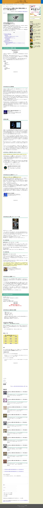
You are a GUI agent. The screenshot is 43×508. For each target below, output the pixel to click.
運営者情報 (26, 505)
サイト (4, 490)
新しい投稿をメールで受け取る (8, 494)
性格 (18, 386)
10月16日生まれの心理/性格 (7, 34)
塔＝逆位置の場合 (7, 39)
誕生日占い (26, 11)
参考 (6, 44)
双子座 (16, 336)
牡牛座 (11, 336)
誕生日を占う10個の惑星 (11, 193)
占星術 (15, 386)
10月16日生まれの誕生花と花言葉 (8, 42)
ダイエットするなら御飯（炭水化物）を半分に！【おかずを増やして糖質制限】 (36, 24)
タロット (12, 386)
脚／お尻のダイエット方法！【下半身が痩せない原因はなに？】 (36, 34)
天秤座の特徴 (6, 35)
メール (4, 487)
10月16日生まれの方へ (6, 41)
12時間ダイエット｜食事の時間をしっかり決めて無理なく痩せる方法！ (37, 30)
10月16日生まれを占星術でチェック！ (9, 37)
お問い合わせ (18, 505)
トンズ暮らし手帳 (21, 1)
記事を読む (8, 396)
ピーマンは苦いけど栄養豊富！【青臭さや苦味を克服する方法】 (36, 46)
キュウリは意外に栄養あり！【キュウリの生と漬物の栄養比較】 (36, 43)
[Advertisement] (15, 78)
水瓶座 (11, 343)
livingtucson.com (5, 114)
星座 (20, 386)
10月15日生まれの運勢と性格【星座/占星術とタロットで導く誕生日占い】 (13, 469)
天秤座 (23, 11)
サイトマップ (22, 505)
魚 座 (16, 343)
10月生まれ (20, 11)
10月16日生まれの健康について (8, 40)
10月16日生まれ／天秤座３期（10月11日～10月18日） (12, 36)
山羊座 (5, 343)
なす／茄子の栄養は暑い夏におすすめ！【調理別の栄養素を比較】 (36, 37)
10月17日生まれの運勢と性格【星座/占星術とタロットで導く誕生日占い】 (13, 471)
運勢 (24, 386)
